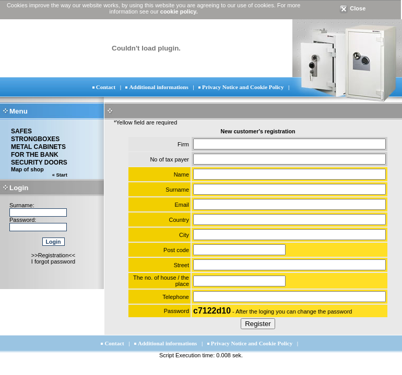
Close (352, 8)
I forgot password (53, 261)
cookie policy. (179, 11)
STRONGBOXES (35, 139)
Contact (105, 87)
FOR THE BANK (34, 154)
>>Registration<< (53, 255)
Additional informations (158, 87)
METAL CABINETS (38, 147)
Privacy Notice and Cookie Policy (242, 87)
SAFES (21, 131)
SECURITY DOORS (39, 162)
